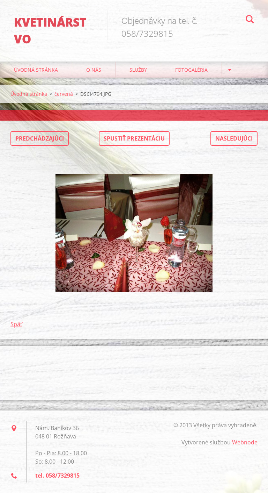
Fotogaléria (191, 69)
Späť (16, 324)
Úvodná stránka (36, 69)
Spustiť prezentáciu (134, 138)
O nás (93, 69)
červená (63, 94)
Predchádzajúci (39, 138)
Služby (138, 69)
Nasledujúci (234, 138)
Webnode (245, 442)
